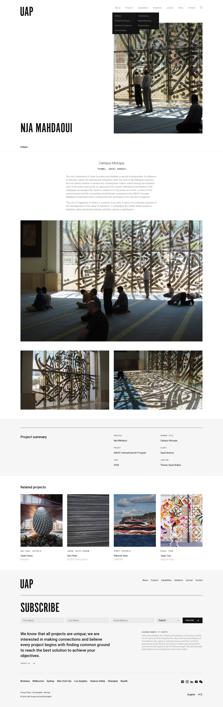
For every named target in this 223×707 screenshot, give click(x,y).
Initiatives (178, 580)
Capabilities (166, 580)
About (145, 580)
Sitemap (47, 693)
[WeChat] (201, 682)
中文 (200, 694)
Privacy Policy (25, 693)
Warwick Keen (121, 555)
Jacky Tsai (165, 555)
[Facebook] (182, 682)
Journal (189, 580)
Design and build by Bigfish (41, 697)
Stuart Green (26, 555)
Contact (199, 580)
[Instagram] (187, 682)
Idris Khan (72, 555)
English (191, 694)
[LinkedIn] (191, 682)
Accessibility (37, 693)
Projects (154, 580)
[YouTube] (196, 682)
